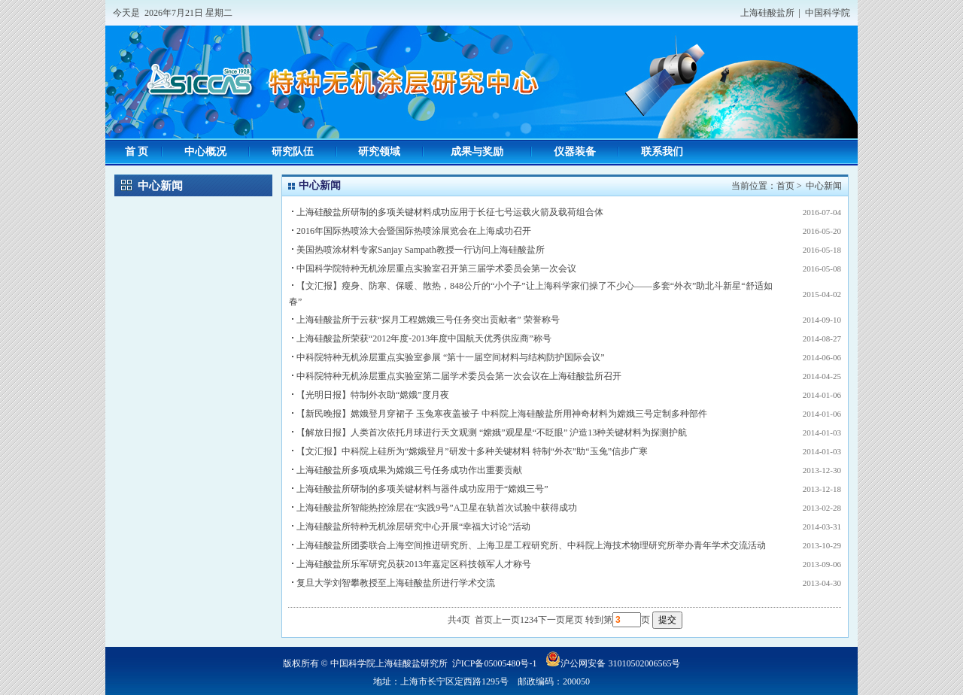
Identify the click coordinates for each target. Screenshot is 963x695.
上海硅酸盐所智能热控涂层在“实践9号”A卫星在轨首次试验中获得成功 (436, 507)
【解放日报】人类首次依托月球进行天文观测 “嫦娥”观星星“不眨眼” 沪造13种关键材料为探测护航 (491, 432)
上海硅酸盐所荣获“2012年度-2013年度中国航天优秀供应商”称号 (423, 338)
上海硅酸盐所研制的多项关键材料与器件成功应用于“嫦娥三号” (422, 489)
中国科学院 (827, 13)
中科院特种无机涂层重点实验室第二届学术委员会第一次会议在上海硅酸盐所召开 (458, 376)
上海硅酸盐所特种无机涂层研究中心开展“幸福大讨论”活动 (413, 526)
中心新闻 (824, 186)
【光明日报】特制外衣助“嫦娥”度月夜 (372, 395)
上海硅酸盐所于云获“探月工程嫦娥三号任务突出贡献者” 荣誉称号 (428, 319)
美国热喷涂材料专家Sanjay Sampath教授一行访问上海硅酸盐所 (420, 249)
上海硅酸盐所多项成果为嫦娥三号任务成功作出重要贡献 (409, 470)
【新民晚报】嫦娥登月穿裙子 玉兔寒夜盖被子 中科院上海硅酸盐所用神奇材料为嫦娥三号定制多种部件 (501, 413)
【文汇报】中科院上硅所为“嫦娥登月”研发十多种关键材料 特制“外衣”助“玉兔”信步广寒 (472, 451)
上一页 (506, 620)
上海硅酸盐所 (767, 13)
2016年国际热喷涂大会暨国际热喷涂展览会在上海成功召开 (413, 231)
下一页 (551, 620)
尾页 (574, 620)
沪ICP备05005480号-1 (494, 663)
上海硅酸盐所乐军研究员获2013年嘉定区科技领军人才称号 (413, 564)
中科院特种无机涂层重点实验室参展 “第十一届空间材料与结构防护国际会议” (450, 357)
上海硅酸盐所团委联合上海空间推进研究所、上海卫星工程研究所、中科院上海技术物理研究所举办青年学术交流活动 (531, 545)
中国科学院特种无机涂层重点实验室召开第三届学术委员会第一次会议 (436, 268)
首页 (785, 186)
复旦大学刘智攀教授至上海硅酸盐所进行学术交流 (395, 583)
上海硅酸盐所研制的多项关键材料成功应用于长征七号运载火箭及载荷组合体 (449, 212)
